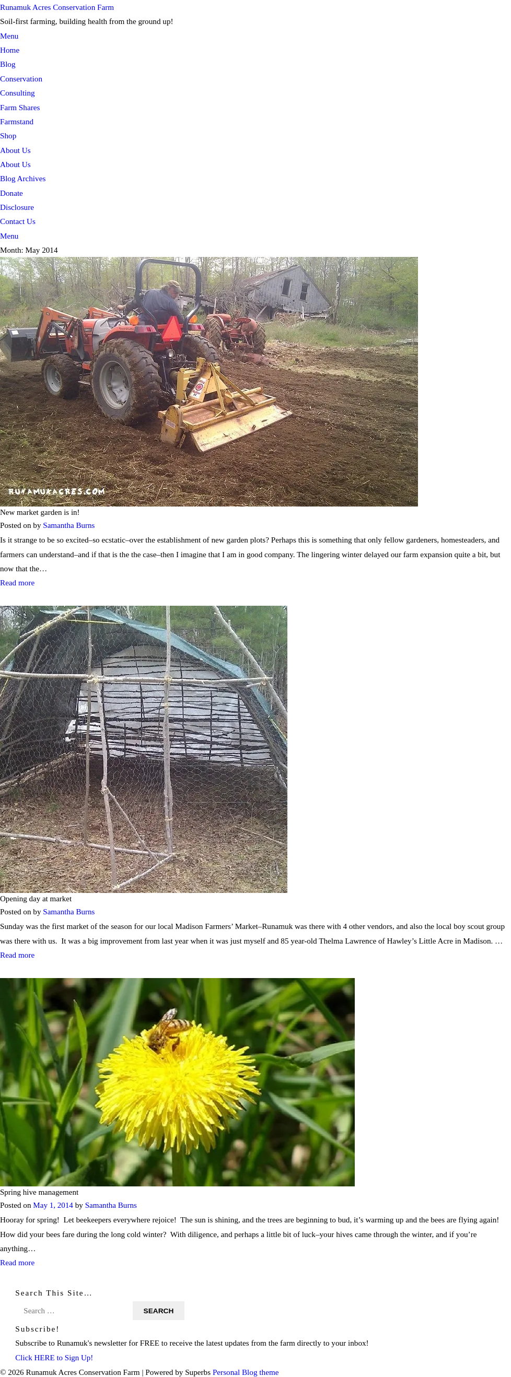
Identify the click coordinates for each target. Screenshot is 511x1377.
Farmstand (16, 121)
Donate (11, 193)
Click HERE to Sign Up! (54, 1355)
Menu (9, 35)
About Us (15, 150)
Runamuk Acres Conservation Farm (57, 7)
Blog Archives (22, 178)
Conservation (21, 78)
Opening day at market (36, 897)
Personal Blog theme (246, 1370)
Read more (17, 582)
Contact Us (18, 221)
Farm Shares (20, 107)
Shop (8, 135)
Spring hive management (39, 1190)
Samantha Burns (69, 525)
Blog (8, 64)
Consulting (17, 92)
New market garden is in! (40, 512)
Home (9, 49)
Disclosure (17, 207)
